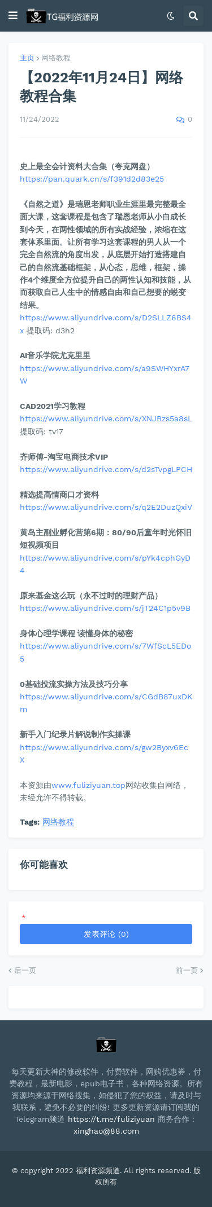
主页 (27, 57)
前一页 (187, 970)
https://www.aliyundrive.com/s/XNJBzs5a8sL (106, 418)
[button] (13, 16)
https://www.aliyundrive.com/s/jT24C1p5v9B (105, 608)
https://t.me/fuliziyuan (111, 1119)
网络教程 (56, 57)
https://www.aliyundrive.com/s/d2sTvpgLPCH (106, 469)
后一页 (25, 970)
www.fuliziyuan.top (88, 785)
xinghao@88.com (106, 1130)
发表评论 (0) (106, 934)
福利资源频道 (98, 1170)
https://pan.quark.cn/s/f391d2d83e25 (92, 178)
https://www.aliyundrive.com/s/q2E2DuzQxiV (106, 507)
